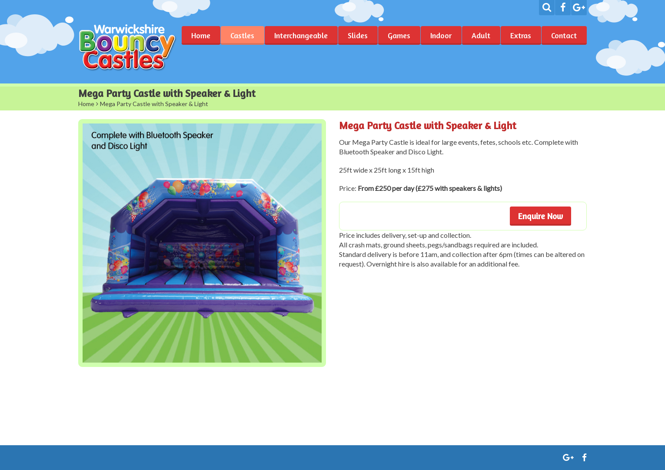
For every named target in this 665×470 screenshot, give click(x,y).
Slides (358, 35)
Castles (242, 35)
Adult (481, 35)
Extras (520, 35)
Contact (564, 35)
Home (200, 35)
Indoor (441, 35)
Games (399, 35)
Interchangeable (301, 35)
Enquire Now (540, 216)
